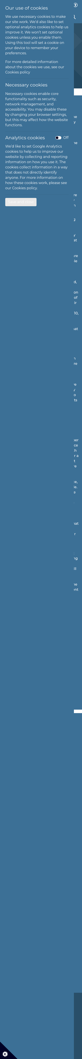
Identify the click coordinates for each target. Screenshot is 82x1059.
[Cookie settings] (8, 1050)
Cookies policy (17, 72)
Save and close (21, 202)
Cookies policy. (25, 188)
